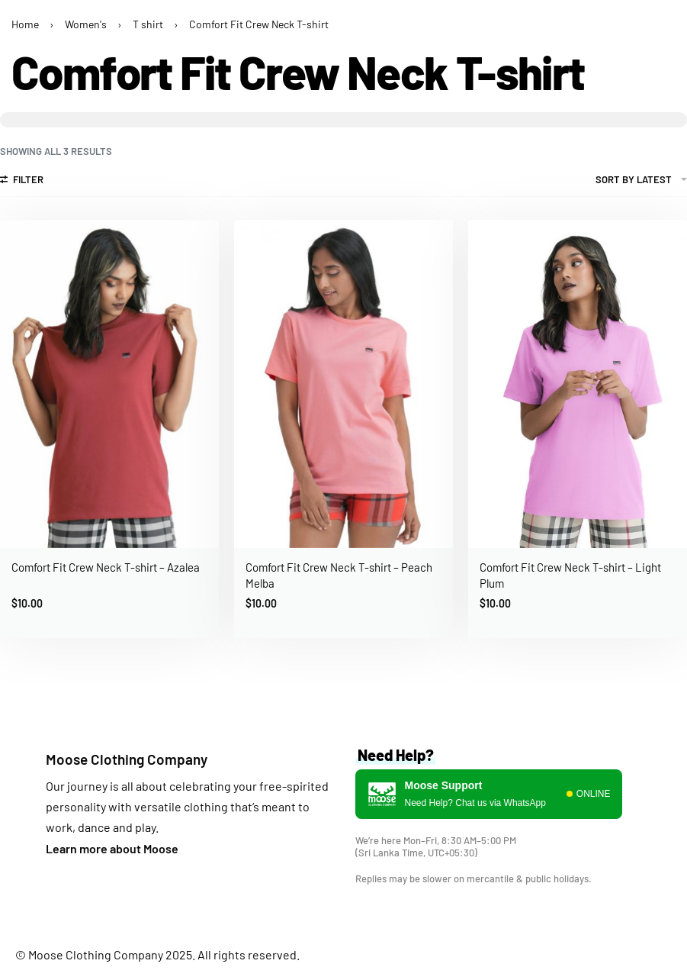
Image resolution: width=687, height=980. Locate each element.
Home (25, 24)
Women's (86, 24)
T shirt (148, 24)
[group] (577, 384)
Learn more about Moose (112, 848)
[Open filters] (21, 182)
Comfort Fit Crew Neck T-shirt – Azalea (105, 567)
